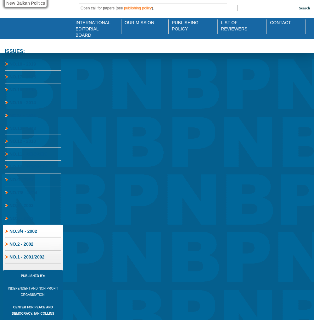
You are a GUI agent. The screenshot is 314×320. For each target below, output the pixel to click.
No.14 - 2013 (22, 115)
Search (304, 8)
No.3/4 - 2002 (23, 231)
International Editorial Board (91, 25)
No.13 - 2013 (22, 128)
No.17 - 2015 (22, 76)
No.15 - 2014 (22, 102)
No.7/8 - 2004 (23, 192)
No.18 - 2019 (22, 64)
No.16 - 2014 (22, 89)
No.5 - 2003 (21, 218)
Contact (280, 22)
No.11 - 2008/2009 (28, 154)
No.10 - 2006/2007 (28, 166)
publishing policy (138, 8)
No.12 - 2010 (22, 141)
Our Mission (139, 22)
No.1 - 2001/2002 (26, 256)
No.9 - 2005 (21, 179)
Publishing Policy (185, 25)
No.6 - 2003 (21, 205)
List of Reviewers (234, 25)
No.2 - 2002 (21, 244)
